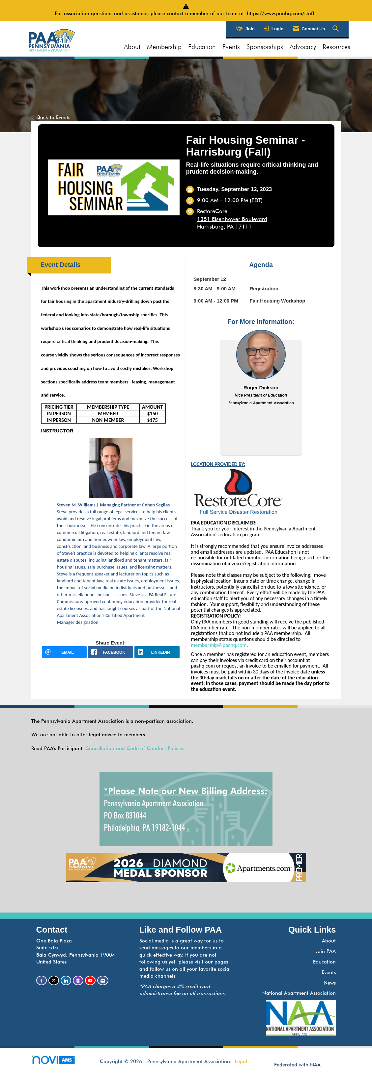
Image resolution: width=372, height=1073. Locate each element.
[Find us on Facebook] (41, 980)
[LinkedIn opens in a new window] (157, 652)
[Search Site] (336, 29)
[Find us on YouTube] (90, 980)
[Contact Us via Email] (102, 980)
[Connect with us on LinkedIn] (66, 980)
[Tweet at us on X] (53, 980)
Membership (164, 47)
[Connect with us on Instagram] (78, 980)
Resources (336, 47)
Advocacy (303, 47)
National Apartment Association (299, 993)
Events (231, 47)
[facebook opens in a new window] (110, 652)
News (330, 983)
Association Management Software (58, 1062)
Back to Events (50, 117)
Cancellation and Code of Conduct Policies (134, 748)
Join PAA (326, 951)
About (132, 47)
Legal (241, 1061)
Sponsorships (264, 47)
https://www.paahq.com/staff (282, 13)
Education (202, 47)
